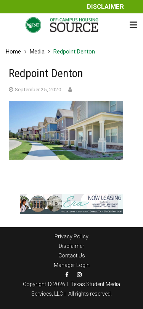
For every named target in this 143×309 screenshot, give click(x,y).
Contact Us (71, 255)
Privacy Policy (71, 236)
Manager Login (72, 265)
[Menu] (133, 24)
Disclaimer (105, 6)
